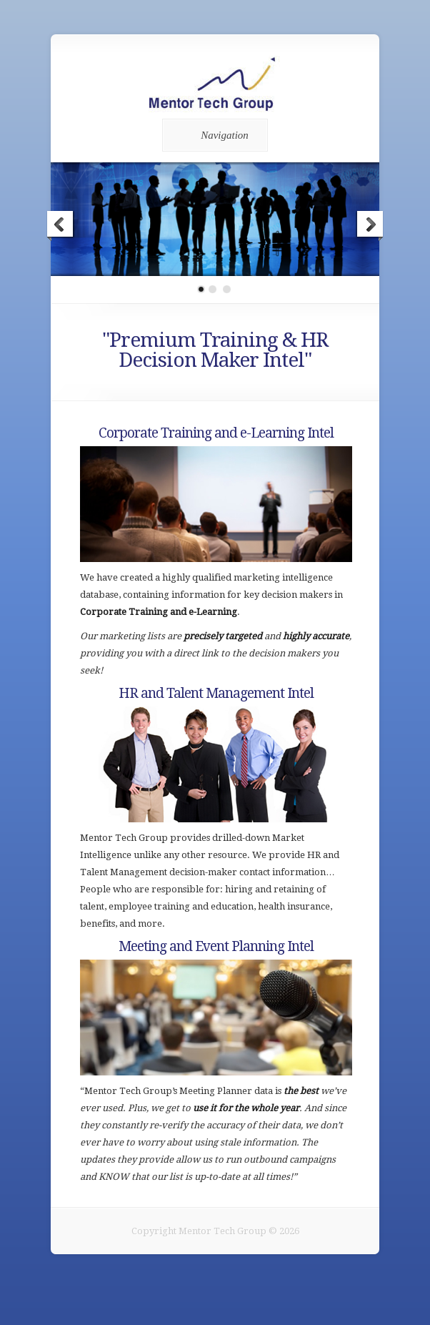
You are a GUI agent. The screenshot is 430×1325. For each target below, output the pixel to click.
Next (369, 226)
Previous (60, 226)
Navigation (212, 135)
